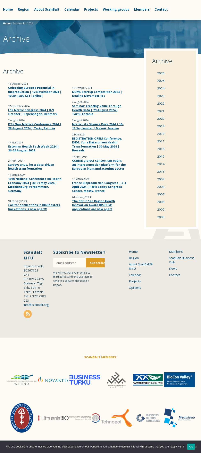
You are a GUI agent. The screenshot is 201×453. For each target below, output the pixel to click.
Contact (161, 9)
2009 (161, 179)
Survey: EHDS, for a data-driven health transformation (31, 167)
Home (8, 9)
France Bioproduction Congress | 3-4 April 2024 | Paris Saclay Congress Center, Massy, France (99, 187)
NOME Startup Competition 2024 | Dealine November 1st (97, 94)
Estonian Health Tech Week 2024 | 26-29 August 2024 (33, 148)
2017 (161, 141)
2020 (161, 118)
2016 (161, 149)
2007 (161, 194)
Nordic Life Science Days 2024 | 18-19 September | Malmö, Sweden (98, 126)
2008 (161, 187)
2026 (161, 73)
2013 (161, 171)
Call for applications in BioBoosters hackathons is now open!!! (34, 207)
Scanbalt (187, 19)
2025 (161, 81)
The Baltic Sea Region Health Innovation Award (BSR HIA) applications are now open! (93, 205)
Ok (191, 446)
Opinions (135, 287)
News (173, 268)
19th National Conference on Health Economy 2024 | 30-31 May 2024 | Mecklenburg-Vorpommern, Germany (34, 185)
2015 (161, 156)
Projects (91, 9)
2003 (161, 217)
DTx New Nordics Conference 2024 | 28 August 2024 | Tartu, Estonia (34, 126)
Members (142, 9)
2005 (161, 209)
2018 (161, 134)
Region (23, 9)
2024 (161, 88)
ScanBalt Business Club (181, 260)
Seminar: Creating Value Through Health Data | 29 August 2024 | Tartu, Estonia (96, 110)
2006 (161, 202)
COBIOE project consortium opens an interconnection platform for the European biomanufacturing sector (99, 164)
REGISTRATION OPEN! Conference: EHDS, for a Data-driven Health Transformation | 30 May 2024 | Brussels (97, 144)
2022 (161, 103)
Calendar (71, 9)
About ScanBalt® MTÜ (141, 266)
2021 (161, 111)
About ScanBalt (46, 9)
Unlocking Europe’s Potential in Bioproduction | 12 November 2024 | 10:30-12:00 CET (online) (34, 92)
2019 (161, 126)
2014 (161, 164)
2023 (161, 96)
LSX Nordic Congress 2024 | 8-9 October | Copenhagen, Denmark (32, 112)
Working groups (116, 9)
